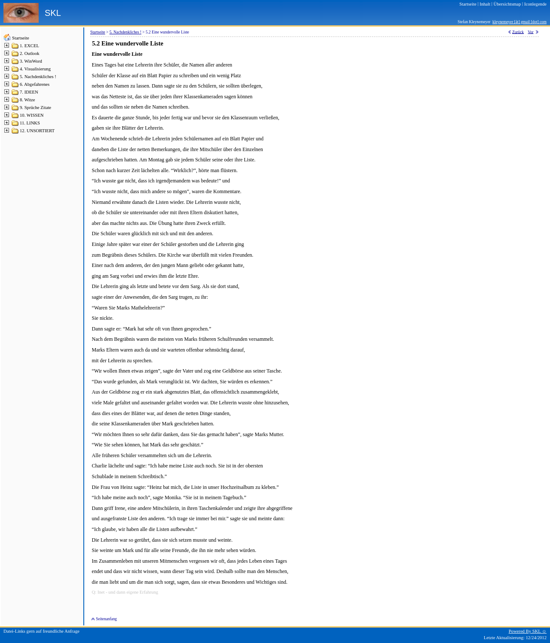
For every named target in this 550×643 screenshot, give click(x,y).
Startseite (20, 38)
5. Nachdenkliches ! (38, 76)
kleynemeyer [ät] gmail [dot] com (519, 22)
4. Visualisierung (35, 69)
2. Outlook (30, 53)
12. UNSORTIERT (37, 130)
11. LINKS (30, 123)
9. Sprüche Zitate (35, 107)
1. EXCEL (29, 45)
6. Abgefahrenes (34, 84)
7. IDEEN (29, 92)
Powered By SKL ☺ (528, 631)
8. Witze (27, 99)
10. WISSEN (31, 115)
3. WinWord (31, 61)
